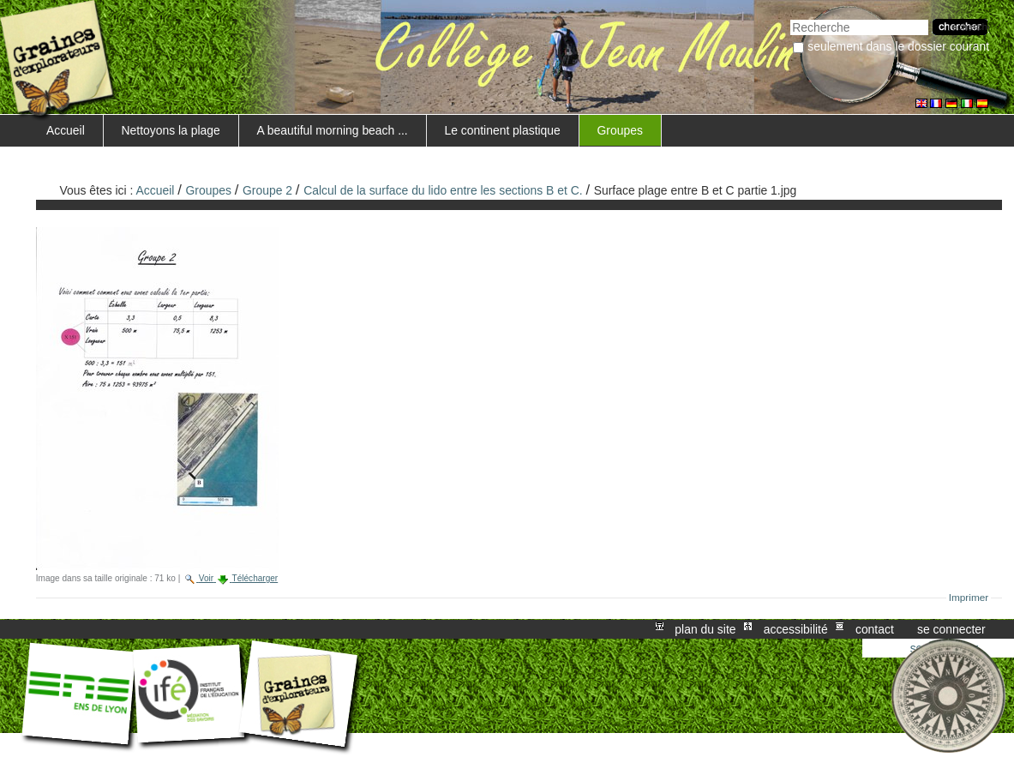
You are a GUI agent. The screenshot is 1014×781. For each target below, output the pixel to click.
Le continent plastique (502, 130)
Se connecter (951, 629)
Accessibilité (796, 629)
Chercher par (789, 17)
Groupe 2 (267, 190)
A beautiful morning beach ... (331, 130)
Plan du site (705, 629)
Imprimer (969, 598)
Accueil (65, 130)
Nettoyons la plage (171, 130)
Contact (874, 629)
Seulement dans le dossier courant (898, 46)
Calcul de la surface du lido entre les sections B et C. (442, 190)
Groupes (620, 130)
